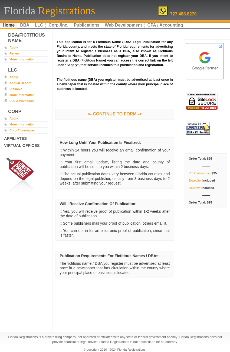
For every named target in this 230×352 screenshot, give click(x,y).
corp (14, 111)
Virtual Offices (22, 145)
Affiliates (15, 138)
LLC (39, 25)
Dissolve (15, 89)
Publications (86, 25)
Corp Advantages (22, 130)
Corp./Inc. (58, 25)
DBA (24, 25)
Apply (13, 47)
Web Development (123, 25)
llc (12, 70)
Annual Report (20, 83)
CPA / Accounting (165, 25)
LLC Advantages (21, 100)
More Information (22, 59)
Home (9, 25)
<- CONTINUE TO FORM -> (115, 114)
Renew (14, 53)
